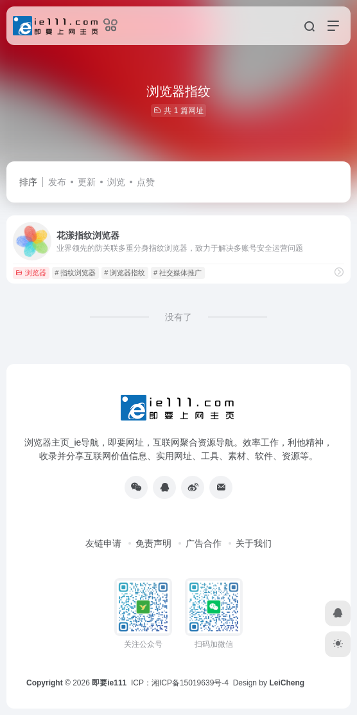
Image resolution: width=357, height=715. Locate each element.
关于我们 (254, 543)
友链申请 (103, 543)
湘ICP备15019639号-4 (190, 682)
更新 (87, 182)
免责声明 (153, 543)
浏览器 (30, 272)
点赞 (146, 182)
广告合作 (204, 543)
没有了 (178, 317)
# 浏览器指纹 (124, 272)
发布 (57, 182)
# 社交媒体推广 (177, 272)
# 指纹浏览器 (75, 272)
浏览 (116, 182)
